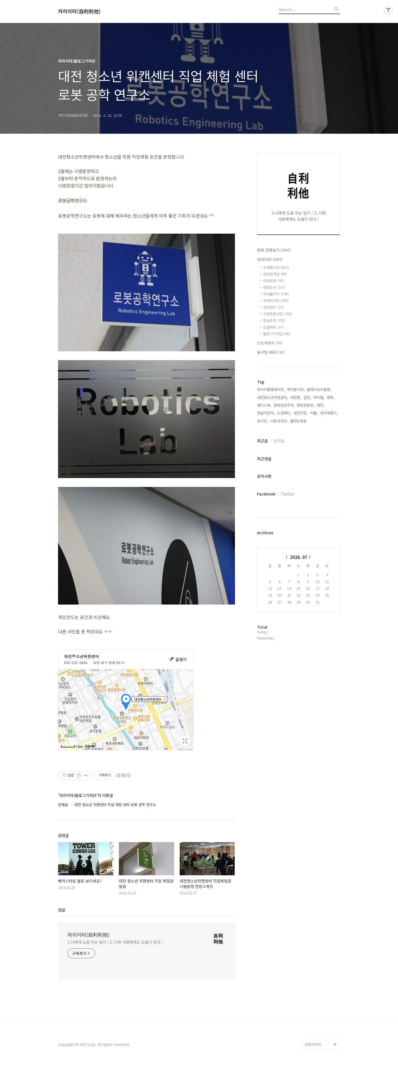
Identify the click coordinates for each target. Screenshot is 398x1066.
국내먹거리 (276, 300)
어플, (314, 412)
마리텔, (318, 397)
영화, (330, 397)
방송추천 (274, 320)
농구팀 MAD (270, 352)
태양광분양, (306, 405)
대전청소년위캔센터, (272, 397)
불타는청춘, (299, 421)
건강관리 (273, 307)
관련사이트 (313, 1044)
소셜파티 (273, 327)
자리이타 (269, 259)
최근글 (262, 440)
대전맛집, (301, 412)
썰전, (307, 397)
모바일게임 (275, 274)
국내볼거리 (276, 293)
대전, (320, 405)
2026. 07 (298, 557)
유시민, (262, 421)
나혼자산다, (279, 421)
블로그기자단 (276, 333)
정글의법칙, (266, 412)
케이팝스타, (296, 389)
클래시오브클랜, (319, 389)
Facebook (266, 494)
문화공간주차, (284, 405)
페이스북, (264, 405)
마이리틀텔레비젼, (271, 389)
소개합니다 (276, 267)
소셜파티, (284, 412)
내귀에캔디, (329, 412)
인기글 (278, 440)
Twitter (288, 494)
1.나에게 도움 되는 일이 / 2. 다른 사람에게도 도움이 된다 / (115, 942)
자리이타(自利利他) (79, 11)
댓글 (61, 910)
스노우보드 (269, 342)
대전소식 (274, 287)
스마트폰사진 (277, 313)
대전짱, (295, 397)
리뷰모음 (273, 280)
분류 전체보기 (274, 250)
